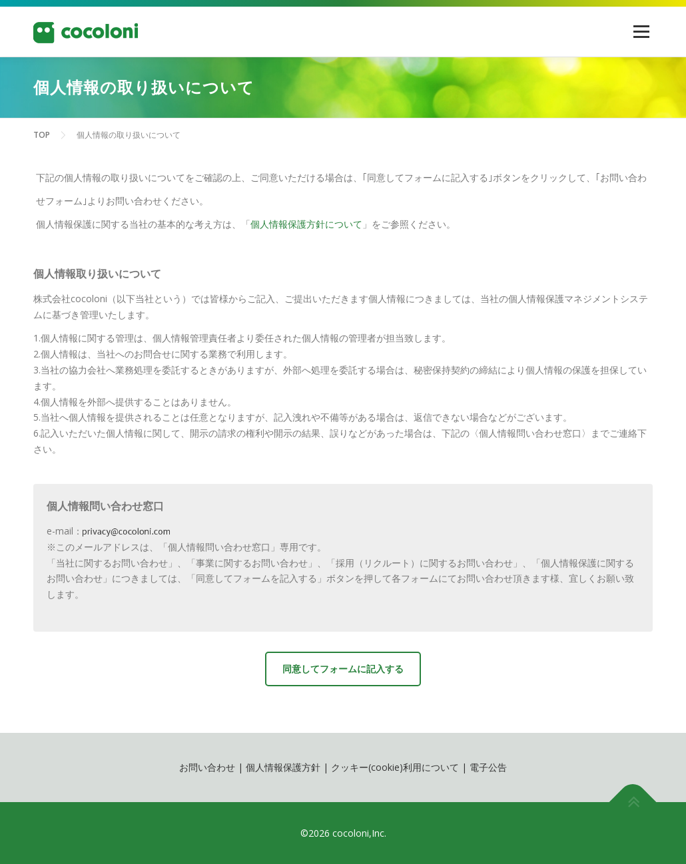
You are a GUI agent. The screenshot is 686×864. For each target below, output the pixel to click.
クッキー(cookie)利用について (395, 767)
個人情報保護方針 (283, 767)
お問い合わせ (207, 767)
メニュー (641, 31)
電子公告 (488, 767)
